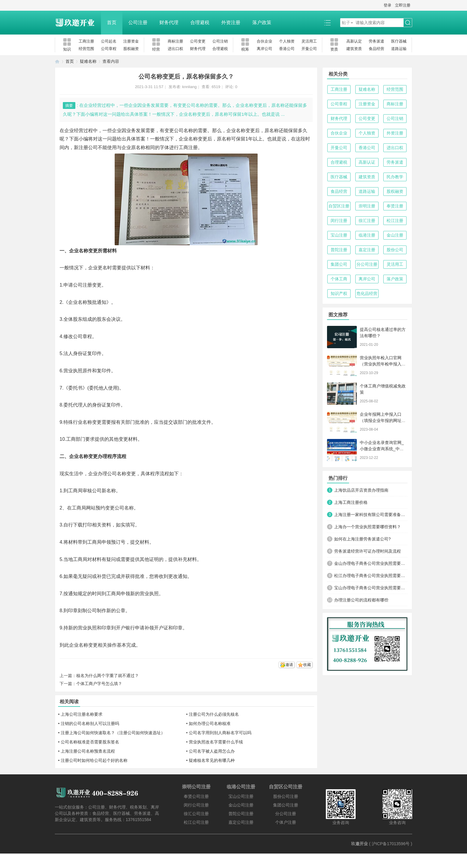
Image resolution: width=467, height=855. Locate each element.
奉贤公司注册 (196, 796)
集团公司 (339, 264)
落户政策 (261, 22)
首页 (111, 22)
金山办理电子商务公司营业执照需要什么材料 (370, 563)
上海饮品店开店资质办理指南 (361, 490)
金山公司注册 (240, 805)
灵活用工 (309, 41)
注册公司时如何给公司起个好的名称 (94, 760)
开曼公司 (309, 48)
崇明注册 (367, 206)
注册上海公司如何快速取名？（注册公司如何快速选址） (113, 732)
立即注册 (402, 5)
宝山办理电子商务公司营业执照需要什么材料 (370, 587)
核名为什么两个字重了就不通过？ (107, 675)
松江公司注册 (196, 822)
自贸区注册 (339, 206)
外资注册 (230, 22)
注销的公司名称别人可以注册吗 (90, 723)
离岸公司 (264, 48)
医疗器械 (399, 41)
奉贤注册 (395, 206)
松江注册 (395, 220)
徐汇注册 (367, 220)
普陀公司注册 (240, 813)
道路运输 (399, 48)
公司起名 (108, 41)
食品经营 (376, 48)
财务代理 (168, 22)
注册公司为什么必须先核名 (214, 714)
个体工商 (339, 278)
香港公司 (287, 48)
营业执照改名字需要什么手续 (216, 742)
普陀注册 (339, 249)
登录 (387, 5)
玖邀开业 (359, 843)
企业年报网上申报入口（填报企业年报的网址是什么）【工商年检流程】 (383, 420)
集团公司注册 (285, 805)
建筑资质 (354, 48)
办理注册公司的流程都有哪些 (361, 600)
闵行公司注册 (196, 805)
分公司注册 (367, 264)
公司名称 (116, 473)
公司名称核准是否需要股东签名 (90, 742)
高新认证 (367, 162)
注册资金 (131, 41)
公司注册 (137, 22)
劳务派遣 (376, 41)
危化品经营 (367, 293)
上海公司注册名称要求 (81, 714)
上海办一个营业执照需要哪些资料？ (367, 526)
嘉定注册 (367, 249)
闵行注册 (339, 220)
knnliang (189, 87)
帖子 (346, 22)
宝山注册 (339, 235)
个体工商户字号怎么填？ (99, 683)
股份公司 (395, 249)
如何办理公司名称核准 (210, 723)
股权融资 (131, 48)
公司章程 (108, 48)
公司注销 (220, 41)
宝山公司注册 (240, 796)
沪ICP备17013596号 (391, 843)
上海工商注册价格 (351, 502)
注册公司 (88, 147)
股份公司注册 (285, 796)
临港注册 (367, 235)
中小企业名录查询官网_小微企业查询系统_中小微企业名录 (382, 448)
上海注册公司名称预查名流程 (88, 751)
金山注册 (395, 235)
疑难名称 (88, 61)
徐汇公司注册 (196, 813)
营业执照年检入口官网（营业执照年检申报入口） (380, 364)
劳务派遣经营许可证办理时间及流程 (367, 551)
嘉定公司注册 (240, 822)
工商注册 (86, 41)
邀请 (289, 664)
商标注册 (175, 41)
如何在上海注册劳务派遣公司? (362, 539)
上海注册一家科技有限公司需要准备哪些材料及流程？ (370, 514)
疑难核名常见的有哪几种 (212, 760)
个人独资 (287, 41)
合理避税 (199, 22)
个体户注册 (285, 822)
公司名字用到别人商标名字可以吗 (220, 732)
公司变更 (198, 41)
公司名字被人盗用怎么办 (212, 751)
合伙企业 (264, 41)
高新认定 (354, 41)
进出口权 (175, 48)
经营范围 (86, 48)
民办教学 (395, 176)
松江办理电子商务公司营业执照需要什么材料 (370, 575)
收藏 (307, 664)
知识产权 (339, 293)
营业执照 (72, 370)
